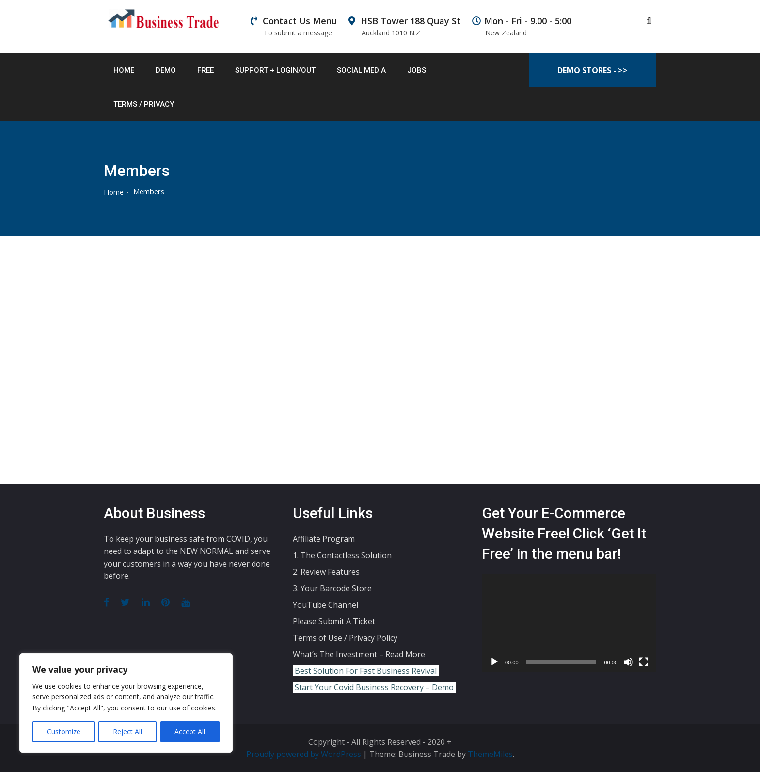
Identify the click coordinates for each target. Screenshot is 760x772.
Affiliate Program (324, 538)
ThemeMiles (490, 754)
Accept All (189, 731)
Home (123, 70)
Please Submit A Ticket (334, 620)
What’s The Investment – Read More (359, 653)
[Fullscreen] (644, 662)
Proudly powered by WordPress (304, 754)
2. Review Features (326, 571)
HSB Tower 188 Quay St (404, 26)
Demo (166, 70)
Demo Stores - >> (592, 70)
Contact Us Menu (294, 26)
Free (205, 70)
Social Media (361, 70)
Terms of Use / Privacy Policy (345, 637)
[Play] (494, 662)
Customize (63, 731)
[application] (569, 622)
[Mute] (628, 662)
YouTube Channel (325, 604)
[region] (126, 703)
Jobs (416, 70)
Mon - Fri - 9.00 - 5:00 (521, 26)
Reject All (127, 731)
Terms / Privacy (143, 104)
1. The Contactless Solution (342, 555)
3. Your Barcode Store (332, 588)
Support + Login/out (275, 70)
